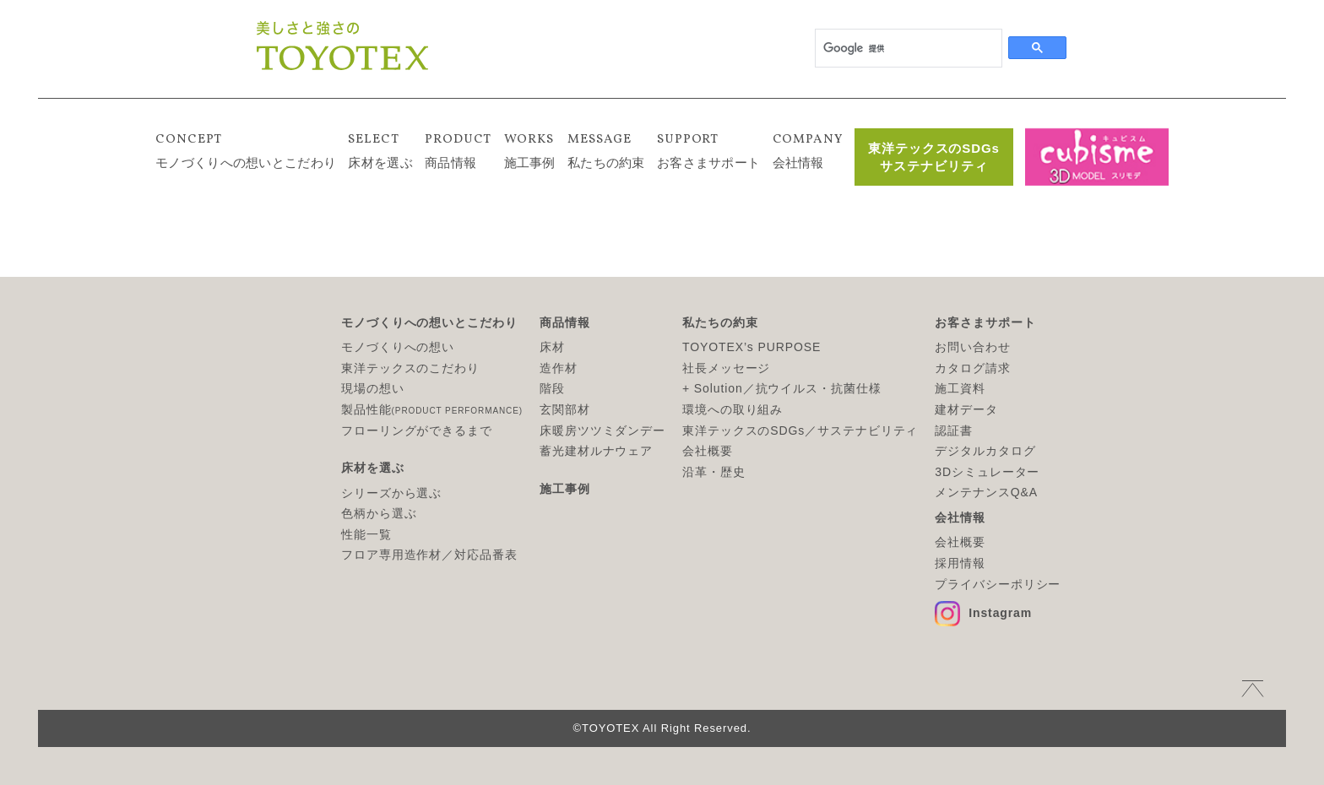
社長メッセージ (726, 368)
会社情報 (808, 149)
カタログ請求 (972, 368)
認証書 (954, 430)
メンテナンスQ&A (986, 492)
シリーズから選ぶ (391, 493)
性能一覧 (366, 534)
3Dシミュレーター (987, 472)
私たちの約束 (606, 149)
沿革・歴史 (714, 472)
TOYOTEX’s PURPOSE (751, 347)
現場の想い (372, 388)
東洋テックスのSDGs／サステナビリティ (800, 430)
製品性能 (432, 409)
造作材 (559, 368)
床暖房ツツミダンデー (602, 430)
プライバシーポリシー (998, 584)
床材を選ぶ (380, 149)
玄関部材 (565, 409)
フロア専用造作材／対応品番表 (429, 554)
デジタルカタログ (985, 450)
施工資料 (960, 388)
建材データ (966, 409)
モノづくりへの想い (397, 347)
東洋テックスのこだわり (410, 368)
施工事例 (530, 149)
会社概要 (707, 450)
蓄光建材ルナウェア (596, 450)
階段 (552, 388)
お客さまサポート (708, 149)
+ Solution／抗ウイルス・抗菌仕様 (782, 388)
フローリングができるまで (416, 430)
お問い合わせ (972, 347)
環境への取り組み (732, 409)
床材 (552, 347)
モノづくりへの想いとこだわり (245, 149)
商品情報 (458, 149)
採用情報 (960, 563)
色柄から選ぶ (378, 513)
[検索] (906, 48)
